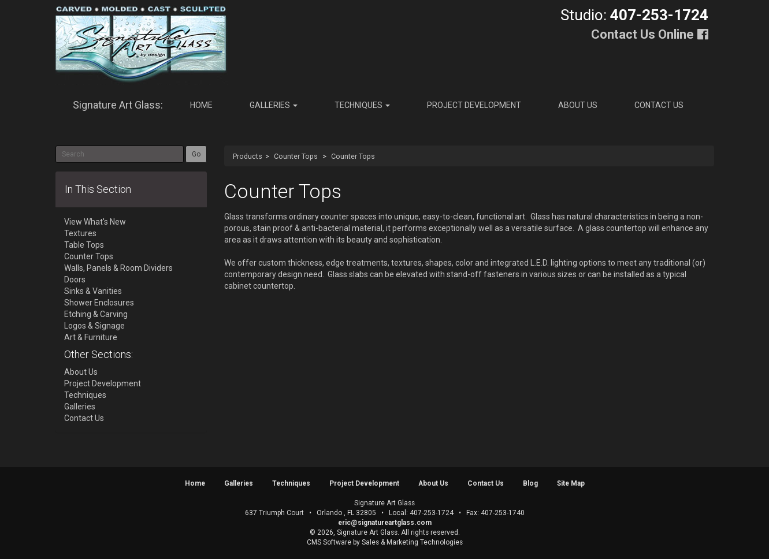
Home (201, 105)
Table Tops (84, 244)
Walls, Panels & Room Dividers (118, 268)
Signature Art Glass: (118, 105)
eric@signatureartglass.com (385, 523)
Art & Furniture (90, 337)
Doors (75, 279)
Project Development (474, 105)
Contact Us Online (642, 34)
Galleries (274, 105)
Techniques (362, 105)
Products (247, 156)
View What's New (95, 221)
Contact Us (658, 105)
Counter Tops (296, 156)
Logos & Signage (94, 325)
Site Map (571, 483)
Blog (530, 483)
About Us (577, 105)
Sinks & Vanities (93, 291)
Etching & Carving (96, 314)
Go (196, 154)
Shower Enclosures (99, 302)
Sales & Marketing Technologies (412, 542)
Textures (80, 233)
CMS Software (329, 542)
